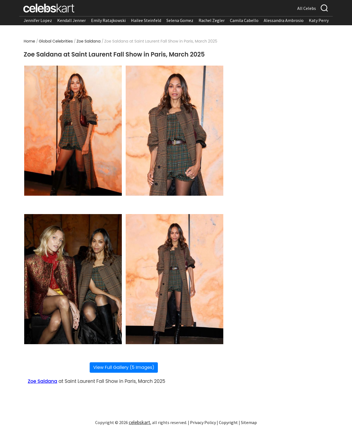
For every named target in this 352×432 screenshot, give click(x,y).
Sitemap (249, 422)
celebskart (139, 422)
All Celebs (306, 8)
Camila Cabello (244, 20)
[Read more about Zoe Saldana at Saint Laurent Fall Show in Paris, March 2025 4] (174, 279)
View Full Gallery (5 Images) (123, 367)
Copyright (228, 422)
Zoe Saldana (88, 41)
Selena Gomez (179, 20)
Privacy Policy (203, 422)
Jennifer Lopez (38, 20)
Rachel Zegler (212, 20)
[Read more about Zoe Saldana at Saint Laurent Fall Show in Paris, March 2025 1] (73, 131)
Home (29, 41)
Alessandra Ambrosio (284, 20)
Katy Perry (319, 20)
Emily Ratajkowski (108, 20)
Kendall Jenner (71, 20)
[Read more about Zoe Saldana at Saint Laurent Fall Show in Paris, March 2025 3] (73, 279)
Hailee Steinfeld (146, 20)
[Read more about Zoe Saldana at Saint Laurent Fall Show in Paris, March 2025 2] (174, 131)
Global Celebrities (56, 41)
